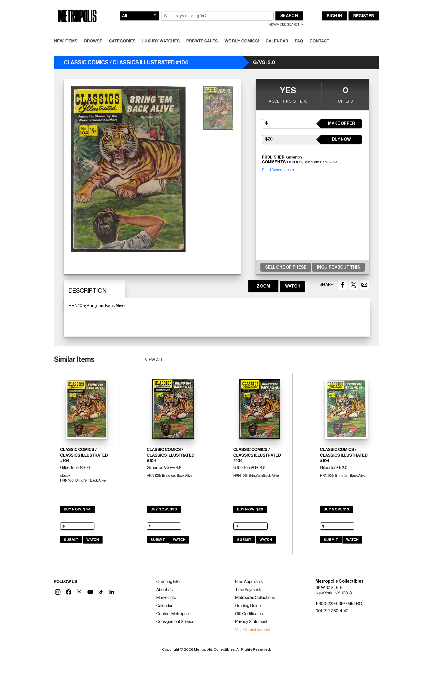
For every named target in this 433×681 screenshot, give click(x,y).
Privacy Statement (251, 622)
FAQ (299, 41)
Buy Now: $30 (163, 509)
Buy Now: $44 (77, 509)
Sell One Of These (285, 267)
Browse (93, 41)
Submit (71, 539)
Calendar (277, 41)
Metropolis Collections (255, 598)
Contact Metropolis (173, 614)
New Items (66, 41)
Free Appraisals (249, 582)
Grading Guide (248, 606)
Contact (320, 41)
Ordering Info (168, 582)
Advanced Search (284, 24)
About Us (164, 590)
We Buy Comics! (242, 41)
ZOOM (263, 286)
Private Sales (202, 41)
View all (154, 360)
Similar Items (74, 359)
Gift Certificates (249, 614)
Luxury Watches (161, 41)
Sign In (334, 16)
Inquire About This (338, 267)
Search (289, 16)
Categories (122, 41)
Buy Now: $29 (250, 509)
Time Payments (249, 590)
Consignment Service (175, 622)
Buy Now (341, 139)
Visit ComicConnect (252, 630)
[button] (57, 592)
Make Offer (341, 124)
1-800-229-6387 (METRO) (339, 604)
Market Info (166, 598)
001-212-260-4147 (331, 611)
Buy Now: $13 (336, 509)
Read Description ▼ (278, 170)
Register (363, 16)
